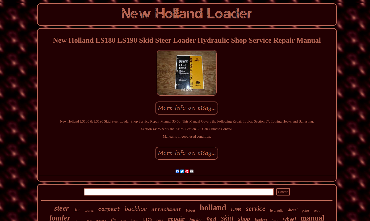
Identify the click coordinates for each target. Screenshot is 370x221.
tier (77, 209)
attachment (166, 209)
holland (213, 207)
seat (317, 210)
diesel (293, 210)
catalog (89, 210)
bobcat (190, 210)
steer (61, 208)
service (255, 208)
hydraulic (276, 210)
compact (109, 209)
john (305, 210)
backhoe (136, 208)
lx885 (236, 209)
